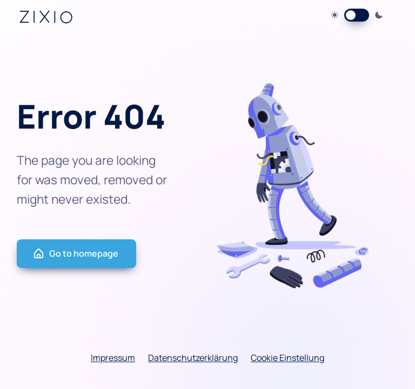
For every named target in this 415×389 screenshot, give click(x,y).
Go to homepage (75, 253)
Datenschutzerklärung (193, 358)
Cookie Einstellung (287, 358)
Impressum (113, 358)
